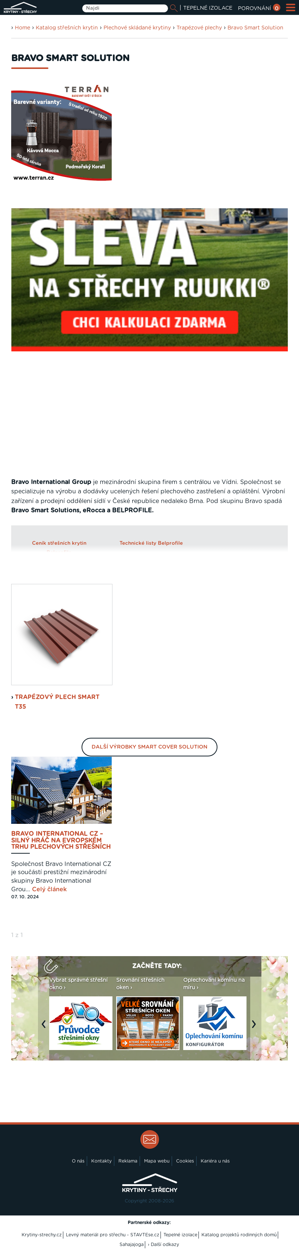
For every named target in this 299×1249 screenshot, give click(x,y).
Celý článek (49, 889)
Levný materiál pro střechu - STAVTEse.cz (112, 1235)
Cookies (185, 1161)
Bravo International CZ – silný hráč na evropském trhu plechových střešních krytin (61, 841)
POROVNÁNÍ (259, 8)
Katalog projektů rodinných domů (239, 1235)
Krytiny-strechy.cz (42, 1235)
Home (22, 28)
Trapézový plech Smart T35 (57, 702)
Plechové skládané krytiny (137, 28)
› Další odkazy (163, 1244)
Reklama (127, 1161)
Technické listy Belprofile (151, 543)
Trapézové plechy (199, 28)
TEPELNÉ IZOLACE (207, 8)
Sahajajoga (132, 1244)
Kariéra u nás (215, 1161)
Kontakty (101, 1161)
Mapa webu (156, 1161)
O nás (78, 1161)
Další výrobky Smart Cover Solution (149, 747)
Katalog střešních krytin (67, 28)
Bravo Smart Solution (255, 28)
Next (256, 1027)
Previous (45, 1027)
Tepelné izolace (180, 1235)
